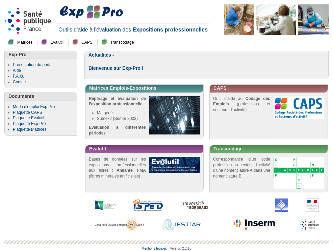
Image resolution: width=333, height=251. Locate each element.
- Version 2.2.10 (179, 248)
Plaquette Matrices (29, 129)
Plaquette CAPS (27, 112)
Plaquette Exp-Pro (29, 123)
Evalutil (56, 42)
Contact (20, 82)
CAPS (87, 42)
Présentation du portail (33, 64)
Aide (17, 70)
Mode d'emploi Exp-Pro (34, 106)
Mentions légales (154, 248)
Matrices (24, 42)
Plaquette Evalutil (28, 118)
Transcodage (122, 42)
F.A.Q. (18, 76)
